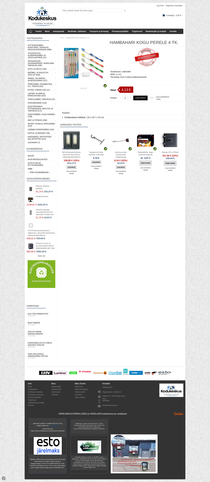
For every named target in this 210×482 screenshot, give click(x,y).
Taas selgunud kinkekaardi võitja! (41, 356)
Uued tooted (55, 392)
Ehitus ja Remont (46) (39, 133)
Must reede (41, 323)
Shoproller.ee (178, 413)
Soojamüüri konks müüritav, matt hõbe (96, 153)
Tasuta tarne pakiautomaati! (41, 334)
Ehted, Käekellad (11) (39, 90)
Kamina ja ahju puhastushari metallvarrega (121, 154)
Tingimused (137, 31)
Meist (47, 31)
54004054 (106, 401)
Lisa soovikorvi (162, 97)
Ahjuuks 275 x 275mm (170, 152)
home (62, 38)
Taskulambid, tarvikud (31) (41, 99)
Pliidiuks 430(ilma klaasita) (42, 187)
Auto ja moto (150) (37, 69)
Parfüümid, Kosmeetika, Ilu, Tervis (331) (40, 85)
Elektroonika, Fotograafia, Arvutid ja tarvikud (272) (40, 108)
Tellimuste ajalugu (81, 389)
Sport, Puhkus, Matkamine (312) (41, 125)
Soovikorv (78, 395)
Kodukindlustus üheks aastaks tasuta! (41, 345)
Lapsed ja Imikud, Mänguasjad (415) (37, 94)
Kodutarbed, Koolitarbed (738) (41, 115)
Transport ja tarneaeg (98, 31)
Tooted (38, 31)
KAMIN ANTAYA (42, 197)
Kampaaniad (58, 31)
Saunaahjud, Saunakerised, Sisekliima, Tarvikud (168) (41, 63)
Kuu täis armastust (41, 314)
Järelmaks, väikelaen (77, 31)
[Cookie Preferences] (3, 478)
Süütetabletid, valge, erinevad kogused (145, 153)
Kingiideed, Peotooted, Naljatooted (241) (40, 138)
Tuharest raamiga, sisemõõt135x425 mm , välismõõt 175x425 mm (45, 212)
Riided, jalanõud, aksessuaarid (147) (37, 79)
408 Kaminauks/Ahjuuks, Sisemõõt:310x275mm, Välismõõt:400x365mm (71, 154)
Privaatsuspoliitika (120, 31)
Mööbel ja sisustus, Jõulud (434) (38, 74)
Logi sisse (160, 6)
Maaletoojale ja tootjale (156, 31)
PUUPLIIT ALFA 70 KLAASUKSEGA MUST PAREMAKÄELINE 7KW (45, 245)
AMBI (30, 169)
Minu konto (79, 387)
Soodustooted (56, 389)
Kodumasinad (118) (37, 103)
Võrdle (158, 99)
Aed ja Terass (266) (37, 120)
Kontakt (173, 31)
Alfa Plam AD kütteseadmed (35, 164)
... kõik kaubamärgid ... (39, 172)
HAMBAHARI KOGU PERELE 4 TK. (78, 38)
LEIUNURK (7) (34, 142)
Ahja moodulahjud (37, 159)
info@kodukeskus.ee (109, 405)
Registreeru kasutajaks (174, 6)
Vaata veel (41, 256)
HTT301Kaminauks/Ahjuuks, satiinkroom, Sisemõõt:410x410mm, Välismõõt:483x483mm (41, 233)
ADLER (31, 156)
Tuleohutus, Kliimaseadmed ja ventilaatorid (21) (37, 55)
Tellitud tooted (80, 392)
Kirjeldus (66, 113)
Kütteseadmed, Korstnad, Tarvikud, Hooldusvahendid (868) (39, 47)
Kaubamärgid (56, 387)
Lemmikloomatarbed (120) (41, 129)
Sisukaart (54, 395)
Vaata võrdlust (80, 397)
